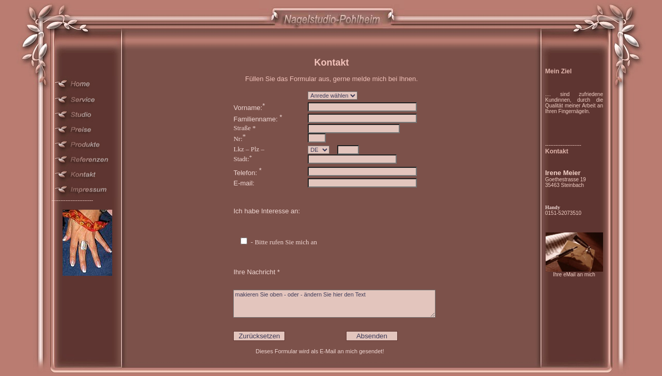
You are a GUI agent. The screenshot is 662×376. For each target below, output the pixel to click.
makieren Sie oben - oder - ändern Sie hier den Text (334, 304)
